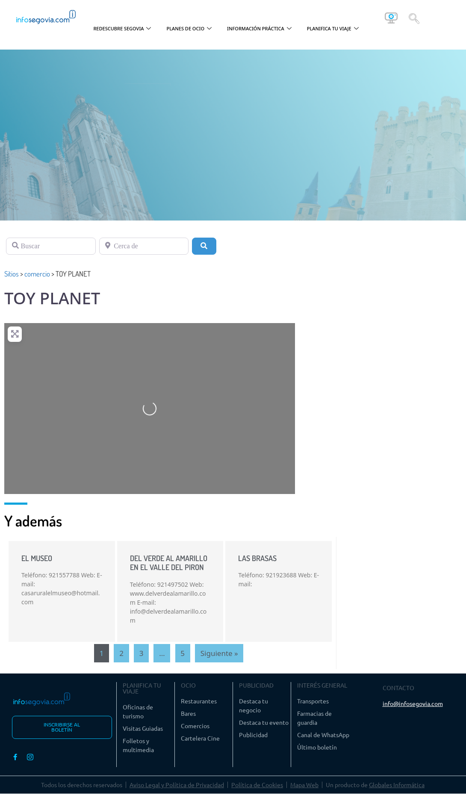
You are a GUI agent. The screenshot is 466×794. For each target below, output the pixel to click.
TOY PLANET (52, 298)
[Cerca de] (144, 246)
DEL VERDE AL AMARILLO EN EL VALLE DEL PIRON (168, 562)
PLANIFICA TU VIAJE (333, 28)
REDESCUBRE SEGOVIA (122, 28)
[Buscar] (51, 246)
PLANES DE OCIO (189, 28)
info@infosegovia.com (413, 703)
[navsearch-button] (414, 18)
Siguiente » (219, 653)
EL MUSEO (36, 558)
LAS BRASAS (257, 558)
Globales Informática (397, 785)
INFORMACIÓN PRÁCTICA (259, 28)
